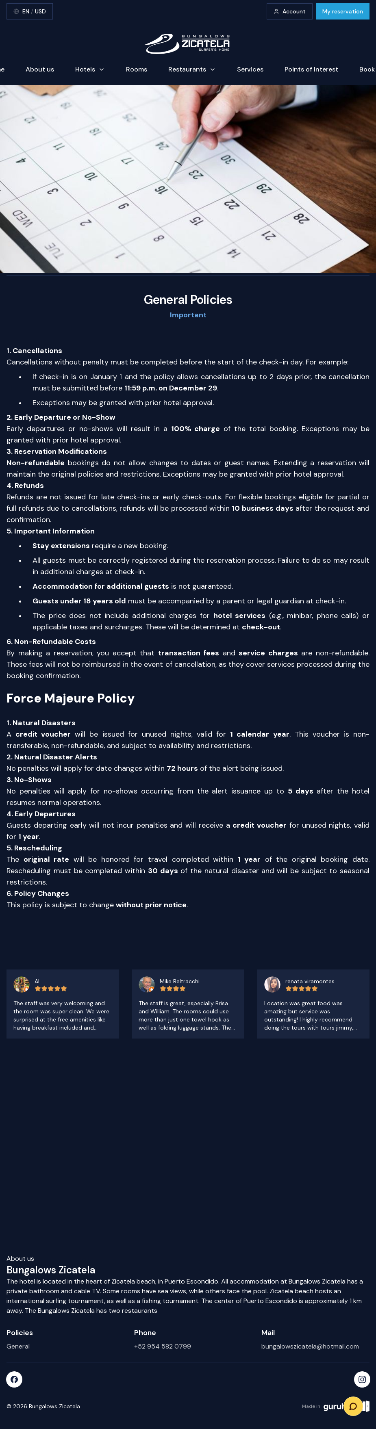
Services (250, 69)
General (18, 1346)
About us (40, 69)
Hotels (90, 69)
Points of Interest (311, 69)
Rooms (136, 69)
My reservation (342, 11)
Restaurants (192, 69)
